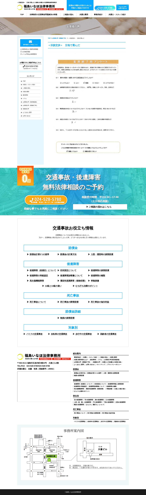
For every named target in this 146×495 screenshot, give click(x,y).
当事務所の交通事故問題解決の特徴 (43, 15)
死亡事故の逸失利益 (100, 302)
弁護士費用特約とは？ (81, 359)
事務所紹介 (98, 15)
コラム (25, 98)
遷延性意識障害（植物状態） (73, 281)
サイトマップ (101, 364)
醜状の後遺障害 (79, 404)
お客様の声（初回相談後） (30, 102)
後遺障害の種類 (98, 275)
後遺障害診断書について (71, 275)
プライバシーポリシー (114, 364)
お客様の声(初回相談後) (111, 359)
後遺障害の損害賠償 (100, 270)
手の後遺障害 (97, 402)
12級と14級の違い (53, 286)
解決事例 (25, 95)
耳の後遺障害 (89, 400)
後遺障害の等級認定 (39, 275)
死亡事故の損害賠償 (93, 413)
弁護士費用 (83, 15)
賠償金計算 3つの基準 (94, 373)
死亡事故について (38, 302)
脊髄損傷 (95, 281)
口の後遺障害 (110, 400)
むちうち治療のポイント (82, 391)
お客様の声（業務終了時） (30, 105)
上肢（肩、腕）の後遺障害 (82, 402)
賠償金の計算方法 (68, 254)
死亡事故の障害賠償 (69, 302)
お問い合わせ (26, 116)
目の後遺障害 (78, 400)
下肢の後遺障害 (109, 402)
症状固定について (68, 270)
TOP (22, 15)
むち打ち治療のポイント (87, 286)
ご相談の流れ (68, 15)
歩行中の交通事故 (84, 334)
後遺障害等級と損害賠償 (115, 384)
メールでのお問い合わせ (122, 7)
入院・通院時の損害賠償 (102, 254)
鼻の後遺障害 (99, 400)
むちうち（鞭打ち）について (95, 404)
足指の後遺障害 (121, 402)
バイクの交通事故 (34, 334)
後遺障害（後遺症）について (43, 270)
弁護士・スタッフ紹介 (117, 15)
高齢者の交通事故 (108, 334)
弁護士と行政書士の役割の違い (112, 362)
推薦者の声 (26, 109)
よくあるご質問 (27, 112)
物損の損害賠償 (67, 318)
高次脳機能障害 (37, 281)
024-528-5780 (30, 66)
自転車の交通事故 (59, 334)
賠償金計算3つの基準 (39, 254)
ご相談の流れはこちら (100, 207)
